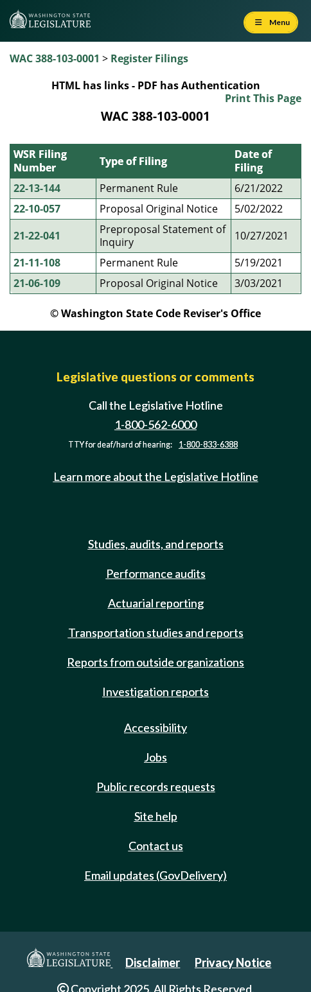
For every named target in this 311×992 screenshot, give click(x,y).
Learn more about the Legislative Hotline (155, 477)
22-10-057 (36, 209)
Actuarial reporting (156, 603)
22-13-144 (36, 188)
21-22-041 (36, 236)
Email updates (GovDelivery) (155, 875)
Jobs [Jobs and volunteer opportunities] (155, 757)
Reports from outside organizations (155, 662)
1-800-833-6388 (208, 444)
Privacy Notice (233, 962)
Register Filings (149, 58)
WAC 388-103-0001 (55, 58)
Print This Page (263, 98)
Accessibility (155, 727)
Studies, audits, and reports (156, 544)
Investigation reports (155, 691)
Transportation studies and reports (156, 632)
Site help (155, 816)
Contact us (156, 846)
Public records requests (155, 786)
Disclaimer (152, 962)
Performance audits (156, 573)
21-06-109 (36, 283)
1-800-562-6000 (155, 424)
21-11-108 (36, 263)
